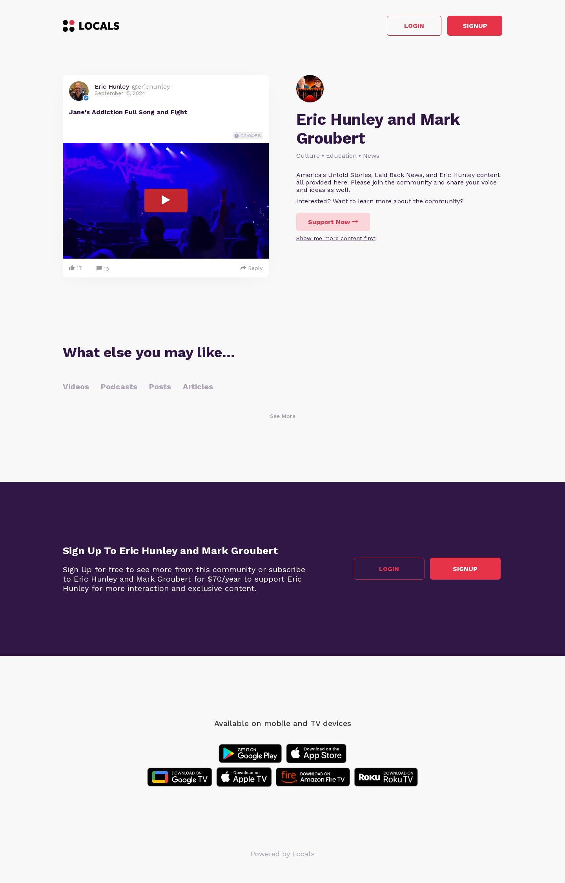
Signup (467, 27)
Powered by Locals (283, 855)
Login (391, 27)
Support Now (333, 224)
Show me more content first (335, 240)
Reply (251, 269)
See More (282, 417)
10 (103, 270)
